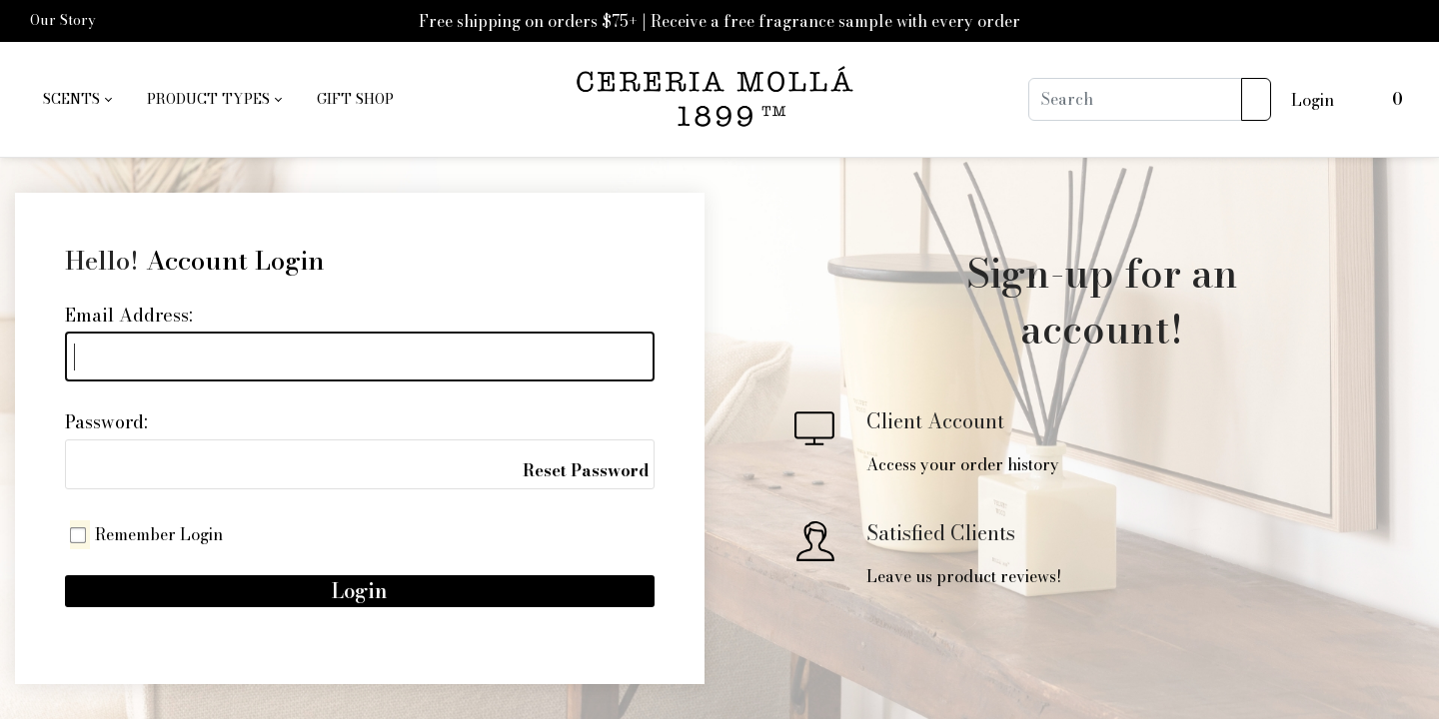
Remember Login (159, 534)
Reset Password (586, 470)
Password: (106, 421)
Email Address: (129, 315)
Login (1312, 100)
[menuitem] (77, 100)
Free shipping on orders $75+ (528, 21)
